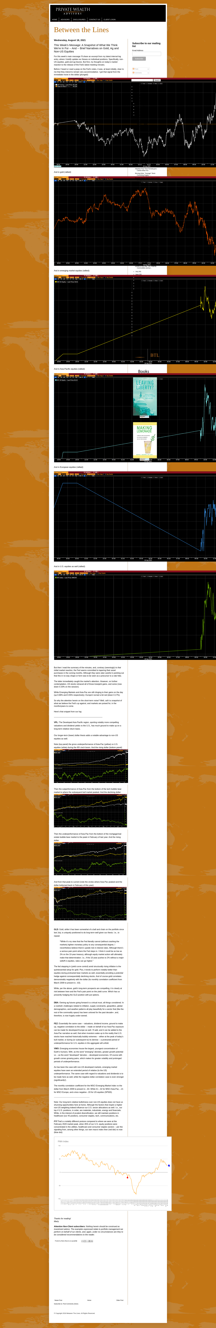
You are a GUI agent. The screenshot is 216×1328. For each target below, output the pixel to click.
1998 (135, 336)
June (137, 274)
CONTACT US (94, 20)
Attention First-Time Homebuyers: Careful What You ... (146, 169)
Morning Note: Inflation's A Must (145, 260)
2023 (135, 95)
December (139, 103)
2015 (135, 307)
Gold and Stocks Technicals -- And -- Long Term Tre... (147, 232)
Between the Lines (81, 30)
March (137, 283)
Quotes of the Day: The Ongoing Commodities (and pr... (145, 267)
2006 (135, 333)
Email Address (137, 50)
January (138, 289)
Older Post (119, 1300)
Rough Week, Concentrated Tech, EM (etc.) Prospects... (147, 160)
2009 (135, 324)
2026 (135, 87)
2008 (135, 327)
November (139, 106)
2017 (135, 301)
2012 (135, 315)
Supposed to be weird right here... (146, 193)
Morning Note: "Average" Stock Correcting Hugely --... (145, 174)
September (139, 112)
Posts (135, 69)
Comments (137, 73)
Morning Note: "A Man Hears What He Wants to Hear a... (147, 132)
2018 (135, 298)
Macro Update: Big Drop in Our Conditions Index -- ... (145, 165)
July (136, 271)
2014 (135, 310)
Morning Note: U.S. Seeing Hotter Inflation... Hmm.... (146, 123)
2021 (135, 101)
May (137, 277)
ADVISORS (65, 20)
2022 (135, 98)
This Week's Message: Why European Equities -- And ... (147, 141)
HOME (54, 20)
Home (89, 1300)
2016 (135, 304)
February (138, 286)
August (137, 115)
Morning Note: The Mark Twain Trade (147, 214)
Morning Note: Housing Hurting (145, 190)
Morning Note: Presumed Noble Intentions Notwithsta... (145, 256)
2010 (135, 321)
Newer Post (58, 1300)
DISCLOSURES (79, 20)
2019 (135, 295)
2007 (135, 330)
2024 (135, 92)
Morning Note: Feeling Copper (145, 263)
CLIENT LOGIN (109, 20)
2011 (135, 318)
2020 (135, 292)
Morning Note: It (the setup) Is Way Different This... (146, 146)
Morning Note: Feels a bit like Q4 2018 (147, 183)
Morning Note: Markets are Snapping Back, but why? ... (147, 155)
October (138, 109)
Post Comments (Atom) (70, 1304)
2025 (135, 89)
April (137, 280)
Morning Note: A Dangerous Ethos (146, 248)
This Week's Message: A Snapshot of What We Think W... (147, 186)
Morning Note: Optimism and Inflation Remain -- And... (147, 151)
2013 (135, 312)
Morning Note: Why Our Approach (146, 245)
